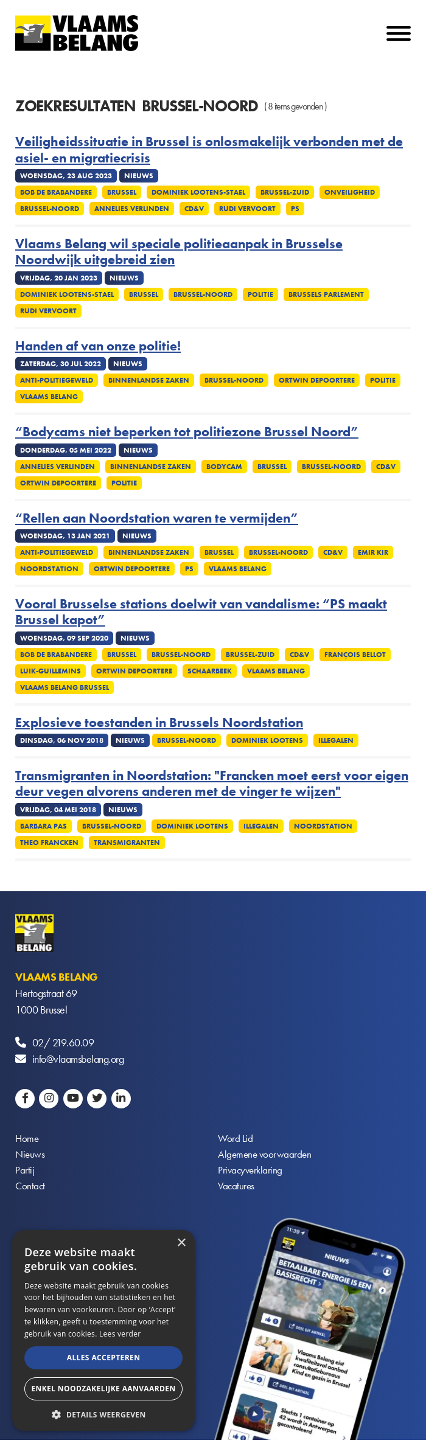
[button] (103, 1413)
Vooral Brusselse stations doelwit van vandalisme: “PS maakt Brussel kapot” (201, 612)
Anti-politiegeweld (56, 380)
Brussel (121, 192)
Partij (24, 1172)
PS (295, 209)
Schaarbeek (209, 671)
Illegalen (336, 740)
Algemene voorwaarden (266, 1156)
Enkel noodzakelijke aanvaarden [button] (103, 1388)
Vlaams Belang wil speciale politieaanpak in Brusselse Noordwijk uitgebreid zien (179, 252)
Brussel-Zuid (284, 192)
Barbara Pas (43, 826)
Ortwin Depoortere (317, 380)
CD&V (194, 209)
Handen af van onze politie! (98, 346)
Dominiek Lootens (267, 740)
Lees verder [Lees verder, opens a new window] (120, 1334)
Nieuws (30, 1156)
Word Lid (235, 1139)
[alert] (103, 1330)
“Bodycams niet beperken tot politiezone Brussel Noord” (186, 432)
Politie (260, 294)
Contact (30, 1188)
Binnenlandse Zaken (148, 380)
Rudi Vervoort (247, 209)
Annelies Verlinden (131, 209)
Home (27, 1139)
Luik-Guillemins (50, 671)
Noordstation (49, 569)
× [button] (181, 1243)
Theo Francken (49, 842)
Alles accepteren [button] (104, 1357)
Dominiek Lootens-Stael (198, 192)
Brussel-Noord (49, 209)
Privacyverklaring (251, 1172)
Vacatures (237, 1188)
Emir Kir (373, 552)
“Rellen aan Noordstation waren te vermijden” (156, 518)
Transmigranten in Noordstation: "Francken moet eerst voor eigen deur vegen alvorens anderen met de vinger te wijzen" (211, 784)
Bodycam (224, 466)
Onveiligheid (349, 192)
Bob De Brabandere (56, 192)
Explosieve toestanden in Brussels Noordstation (159, 723)
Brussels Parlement (326, 294)
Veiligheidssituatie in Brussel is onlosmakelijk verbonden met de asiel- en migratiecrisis (209, 150)
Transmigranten (127, 842)
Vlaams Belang (49, 397)
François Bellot (355, 654)
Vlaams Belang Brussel (64, 687)
